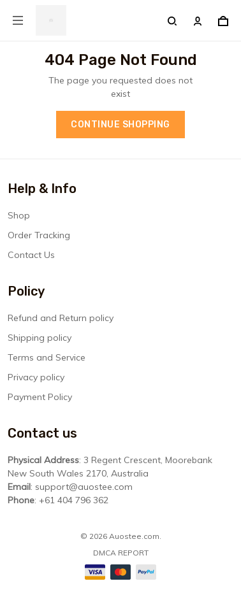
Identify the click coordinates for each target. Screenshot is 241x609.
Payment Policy (40, 397)
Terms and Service (46, 357)
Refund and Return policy (60, 318)
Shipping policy (39, 337)
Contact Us (31, 255)
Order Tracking (39, 235)
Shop (19, 215)
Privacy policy (36, 377)
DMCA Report (121, 552)
